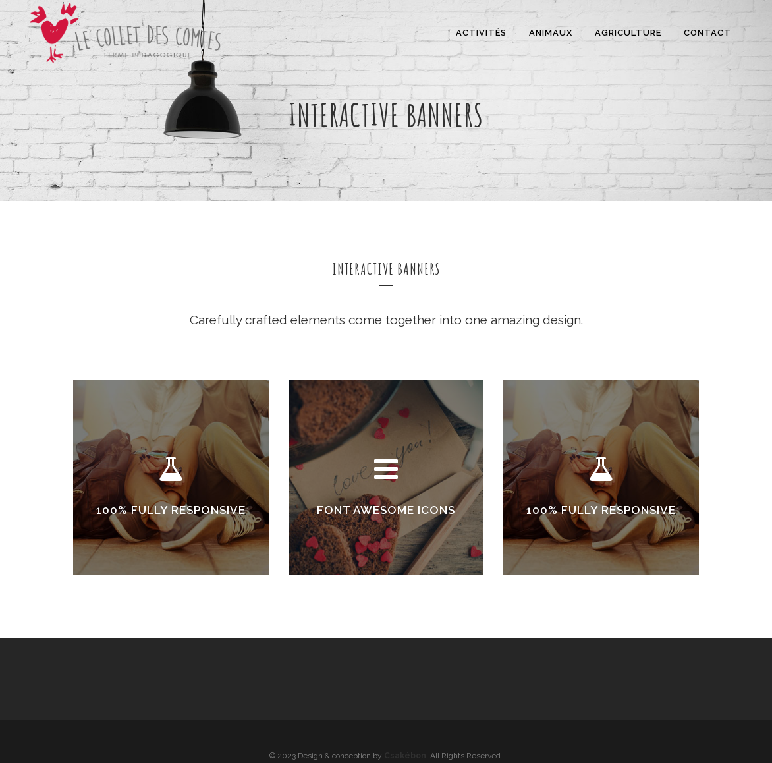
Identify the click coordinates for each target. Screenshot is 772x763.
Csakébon (405, 755)
